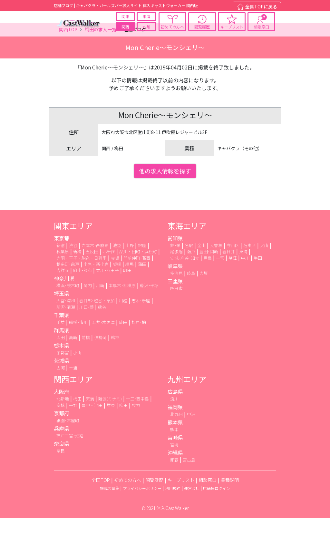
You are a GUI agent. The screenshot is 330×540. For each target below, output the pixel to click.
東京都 (61, 260)
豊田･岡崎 (208, 274)
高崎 (73, 359)
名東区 (249, 268)
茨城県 (61, 383)
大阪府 (61, 414)
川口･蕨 (86, 329)
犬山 (264, 268)
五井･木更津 (103, 344)
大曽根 (216, 268)
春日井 (228, 274)
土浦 (73, 390)
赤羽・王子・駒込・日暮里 (81, 280)
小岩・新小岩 (96, 286)
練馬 (129, 286)
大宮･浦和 (65, 323)
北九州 (176, 436)
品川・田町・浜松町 (138, 274)
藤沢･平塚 (149, 308)
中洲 (191, 436)
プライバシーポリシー (142, 510)
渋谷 (73, 268)
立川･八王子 (107, 292)
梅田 (77, 421)
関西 (125, 32)
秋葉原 (62, 274)
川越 (123, 323)
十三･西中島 (137, 421)
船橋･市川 (78, 344)
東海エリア (187, 248)
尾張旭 (176, 274)
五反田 (92, 274)
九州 (146, 32)
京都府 (61, 435)
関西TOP (68, 51)
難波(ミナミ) (110, 421)
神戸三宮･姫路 (69, 457)
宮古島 (189, 482)
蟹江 (232, 280)
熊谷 (102, 329)
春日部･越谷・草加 (97, 323)
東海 (146, 21)
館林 (115, 359)
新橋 (77, 274)
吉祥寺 (62, 292)
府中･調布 (82, 292)
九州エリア (187, 401)
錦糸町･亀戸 (67, 286)
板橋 (117, 286)
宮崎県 (175, 459)
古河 (60, 390)
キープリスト (231, 32)
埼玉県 (61, 315)
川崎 (100, 308)
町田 (127, 292)
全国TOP (101, 502)
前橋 (86, 359)
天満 (90, 421)
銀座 (142, 268)
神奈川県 (64, 300)
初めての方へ (172, 32)
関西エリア (73, 401)
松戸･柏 (138, 344)
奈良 (60, 473)
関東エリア (73, 248)
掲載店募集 (109, 510)
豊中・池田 (92, 427)
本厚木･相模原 (122, 308)
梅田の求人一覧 (100, 51)
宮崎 (174, 466)
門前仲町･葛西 (136, 280)
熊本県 (175, 444)
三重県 (175, 303)
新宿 (60, 268)
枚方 (136, 427)
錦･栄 (175, 268)
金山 (201, 268)
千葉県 (61, 337)
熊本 (174, 451)
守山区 (233, 268)
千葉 (60, 344)
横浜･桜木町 (67, 308)
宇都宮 (62, 374)
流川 (174, 421)
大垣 (203, 295)
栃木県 (61, 367)
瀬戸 (191, 274)
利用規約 (172, 510)
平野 (73, 427)
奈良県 (61, 466)
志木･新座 (140, 323)
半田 (258, 280)
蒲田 (142, 286)
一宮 (220, 280)
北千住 (108, 274)
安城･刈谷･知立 (184, 280)
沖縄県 (175, 475)
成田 (123, 344)
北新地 (62, 421)
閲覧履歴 (202, 32)
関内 (87, 308)
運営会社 (191, 510)
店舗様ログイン (216, 510)
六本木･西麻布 (95, 268)
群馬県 (61, 352)
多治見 (176, 295)
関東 (125, 21)
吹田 (123, 427)
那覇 (174, 482)
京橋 (60, 427)
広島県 (175, 414)
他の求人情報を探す (165, 193)
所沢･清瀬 (65, 329)
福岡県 (175, 429)
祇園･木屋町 (67, 442)
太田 (60, 359)
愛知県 (175, 260)
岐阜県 (175, 288)
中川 (245, 280)
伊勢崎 (100, 359)
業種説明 (230, 502)
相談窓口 (261, 32)
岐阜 (191, 295)
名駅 (189, 268)
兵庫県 (61, 450)
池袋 (117, 268)
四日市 (176, 310)
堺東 (111, 427)
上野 (129, 268)
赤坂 (115, 280)
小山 (77, 374)
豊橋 (207, 280)
